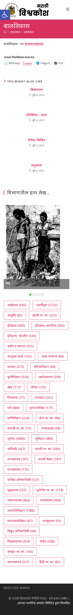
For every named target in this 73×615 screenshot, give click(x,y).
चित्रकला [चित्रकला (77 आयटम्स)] (16, 397)
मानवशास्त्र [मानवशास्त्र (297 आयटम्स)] (17, 459)
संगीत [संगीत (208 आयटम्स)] (47, 541)
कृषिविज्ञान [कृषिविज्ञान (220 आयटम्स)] (18, 377)
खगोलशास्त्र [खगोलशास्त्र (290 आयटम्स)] (50, 377)
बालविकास (29, 32)
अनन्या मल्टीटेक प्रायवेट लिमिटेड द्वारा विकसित (43, 603)
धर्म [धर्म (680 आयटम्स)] (13, 407)
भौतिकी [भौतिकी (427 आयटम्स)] (16, 449)
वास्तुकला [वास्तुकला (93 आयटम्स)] (52, 520)
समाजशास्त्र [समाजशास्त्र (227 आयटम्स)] (18, 562)
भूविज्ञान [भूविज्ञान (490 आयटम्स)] (44, 438)
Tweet (27, 63)
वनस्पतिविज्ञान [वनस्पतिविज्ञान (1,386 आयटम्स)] (21, 510)
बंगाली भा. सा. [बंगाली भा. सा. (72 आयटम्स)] (19, 428)
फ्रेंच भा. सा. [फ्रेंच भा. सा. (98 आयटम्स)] (49, 418)
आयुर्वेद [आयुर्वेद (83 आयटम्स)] (14, 315)
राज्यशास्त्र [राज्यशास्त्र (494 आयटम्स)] (50, 500)
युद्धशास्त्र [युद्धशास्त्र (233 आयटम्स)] (16, 490)
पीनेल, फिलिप (36, 140)
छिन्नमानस (36, 89)
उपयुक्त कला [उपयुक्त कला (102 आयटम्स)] (19, 356)
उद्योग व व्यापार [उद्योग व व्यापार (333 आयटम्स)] (20, 346)
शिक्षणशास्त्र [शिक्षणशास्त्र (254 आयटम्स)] (18, 541)
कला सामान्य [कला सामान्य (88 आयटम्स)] (53, 356)
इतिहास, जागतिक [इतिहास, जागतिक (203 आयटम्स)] (50, 325)
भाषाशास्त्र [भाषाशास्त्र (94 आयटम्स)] (50, 428)
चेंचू (8, 283)
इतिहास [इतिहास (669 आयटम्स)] (16, 325)
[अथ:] (5, 32)
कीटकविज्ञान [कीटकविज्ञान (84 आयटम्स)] (44, 366)
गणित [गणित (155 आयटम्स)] (38, 387)
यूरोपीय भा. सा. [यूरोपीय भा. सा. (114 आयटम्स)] (49, 490)
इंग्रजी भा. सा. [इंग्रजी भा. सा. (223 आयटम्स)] (45, 315)
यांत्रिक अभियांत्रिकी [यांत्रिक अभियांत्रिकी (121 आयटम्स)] (23, 479)
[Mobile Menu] (67, 9)
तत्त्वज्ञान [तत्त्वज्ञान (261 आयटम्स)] (44, 397)
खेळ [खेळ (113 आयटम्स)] (14, 387)
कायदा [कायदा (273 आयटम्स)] (15, 366)
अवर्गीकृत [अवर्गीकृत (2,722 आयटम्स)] (46, 305)
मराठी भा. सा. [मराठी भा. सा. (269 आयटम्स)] (47, 449)
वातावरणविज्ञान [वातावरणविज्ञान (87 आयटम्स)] (20, 520)
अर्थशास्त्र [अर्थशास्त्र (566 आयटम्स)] (16, 305)
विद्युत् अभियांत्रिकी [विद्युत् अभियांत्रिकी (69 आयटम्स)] (21, 531)
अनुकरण (36, 165)
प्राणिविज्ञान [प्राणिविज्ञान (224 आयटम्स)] (18, 418)
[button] (5, 15)
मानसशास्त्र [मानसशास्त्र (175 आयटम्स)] (18, 469)
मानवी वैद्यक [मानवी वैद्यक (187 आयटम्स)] (49, 459)
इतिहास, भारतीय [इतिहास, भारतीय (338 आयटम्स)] (21, 335)
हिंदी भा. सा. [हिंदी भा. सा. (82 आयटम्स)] (49, 562)
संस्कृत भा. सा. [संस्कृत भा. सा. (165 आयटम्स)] (20, 551)
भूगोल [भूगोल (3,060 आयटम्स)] (16, 438)
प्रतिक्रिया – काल (36, 115)
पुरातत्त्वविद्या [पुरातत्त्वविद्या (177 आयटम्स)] (41, 407)
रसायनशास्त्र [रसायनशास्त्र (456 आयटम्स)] (18, 500)
